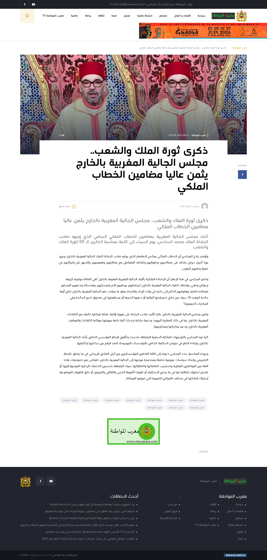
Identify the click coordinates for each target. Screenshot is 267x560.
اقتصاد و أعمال (182, 15)
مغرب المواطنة (240, 48)
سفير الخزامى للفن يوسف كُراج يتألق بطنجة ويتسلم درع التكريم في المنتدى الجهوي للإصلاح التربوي (77, 525)
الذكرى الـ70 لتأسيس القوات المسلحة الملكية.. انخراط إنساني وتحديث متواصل (90, 532)
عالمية (74, 15)
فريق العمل (170, 511)
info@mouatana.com (39, 555)
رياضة (88, 15)
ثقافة (101, 15)
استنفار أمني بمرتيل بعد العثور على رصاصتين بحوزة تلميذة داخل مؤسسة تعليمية (90, 511)
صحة (114, 15)
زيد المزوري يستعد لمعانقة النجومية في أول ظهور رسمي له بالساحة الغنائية (92, 504)
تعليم (127, 15)
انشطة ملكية (144, 15)
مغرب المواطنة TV (53, 15)
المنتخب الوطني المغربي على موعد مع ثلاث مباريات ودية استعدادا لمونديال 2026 (88, 539)
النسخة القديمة (168, 518)
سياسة (201, 15)
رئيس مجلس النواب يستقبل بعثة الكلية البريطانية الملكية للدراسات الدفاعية (92, 518)
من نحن (172, 504)
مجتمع (163, 15)
